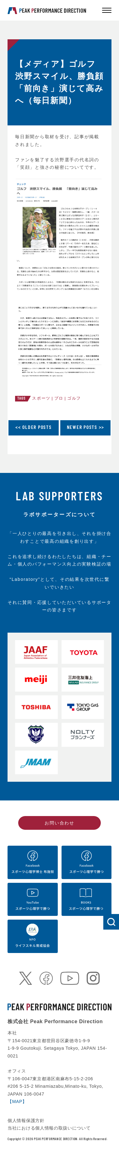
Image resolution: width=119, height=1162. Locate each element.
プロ (59, 398)
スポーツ (41, 398)
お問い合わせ (59, 822)
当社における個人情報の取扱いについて (49, 1128)
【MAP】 (17, 1101)
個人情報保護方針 (26, 1120)
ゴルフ (74, 398)
